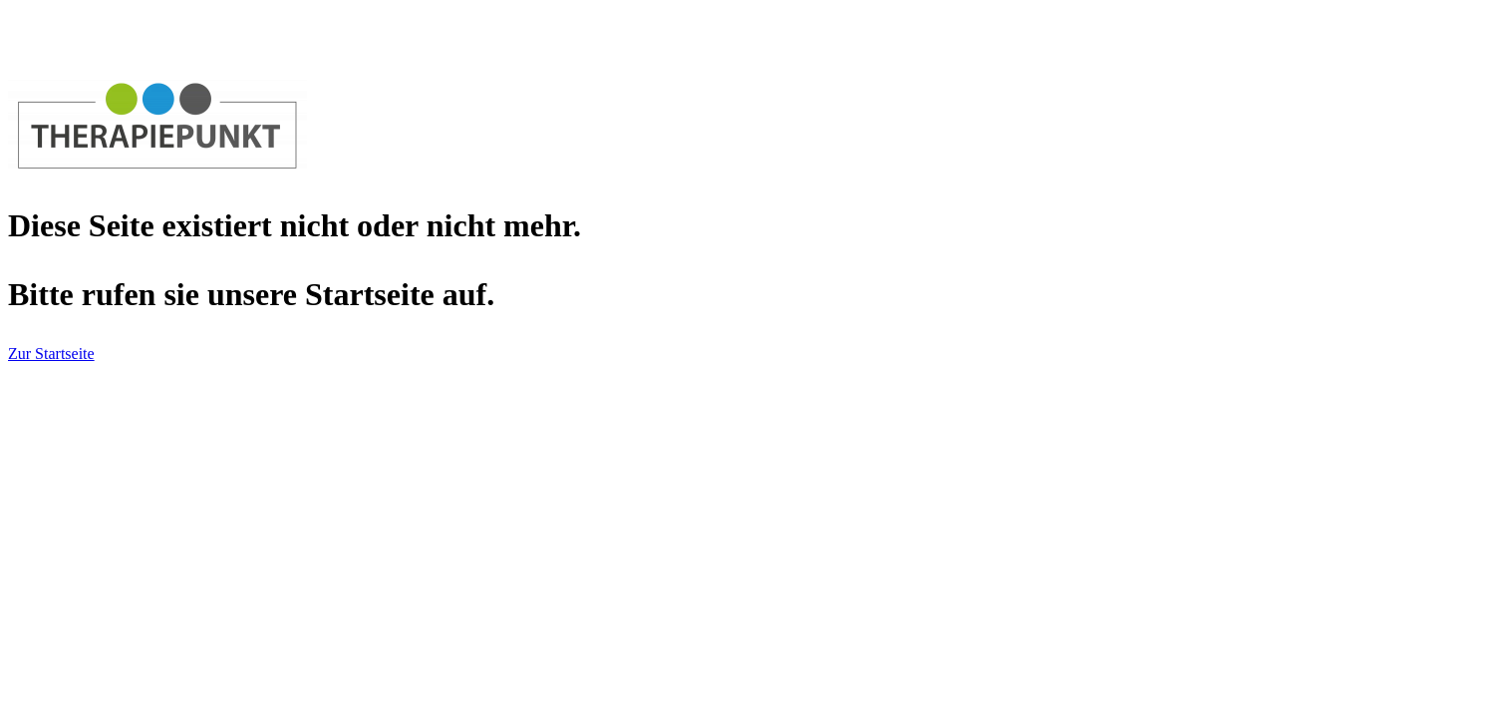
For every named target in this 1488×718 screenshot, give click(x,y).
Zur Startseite (51, 353)
